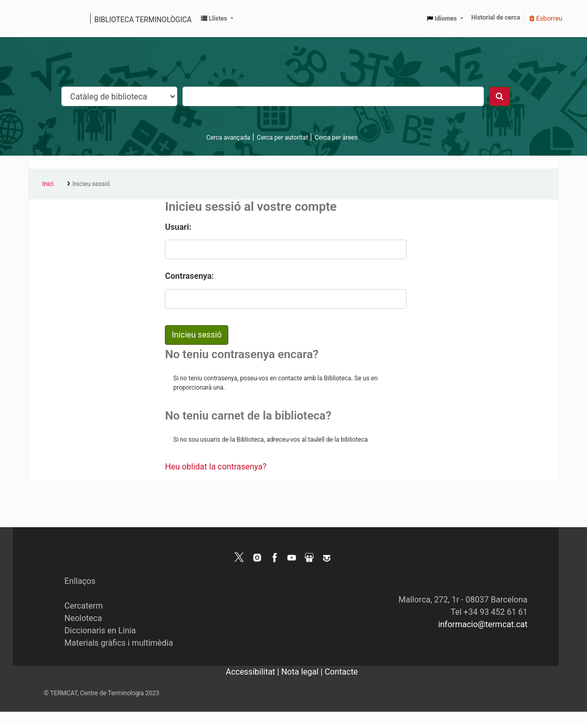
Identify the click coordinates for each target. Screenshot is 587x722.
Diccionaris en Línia (100, 630)
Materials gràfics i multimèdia (118, 643)
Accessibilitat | (253, 672)
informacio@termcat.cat (482, 624)
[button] (217, 18)
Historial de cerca (496, 17)
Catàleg (40, 18)
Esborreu (545, 18)
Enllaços (79, 581)
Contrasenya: (189, 276)
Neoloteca (83, 618)
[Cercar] (499, 96)
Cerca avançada (228, 137)
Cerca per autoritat (282, 137)
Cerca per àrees (335, 137)
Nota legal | (303, 672)
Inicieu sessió (91, 184)
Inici (48, 184)
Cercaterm (83, 606)
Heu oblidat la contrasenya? (215, 467)
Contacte (341, 672)
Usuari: (178, 227)
